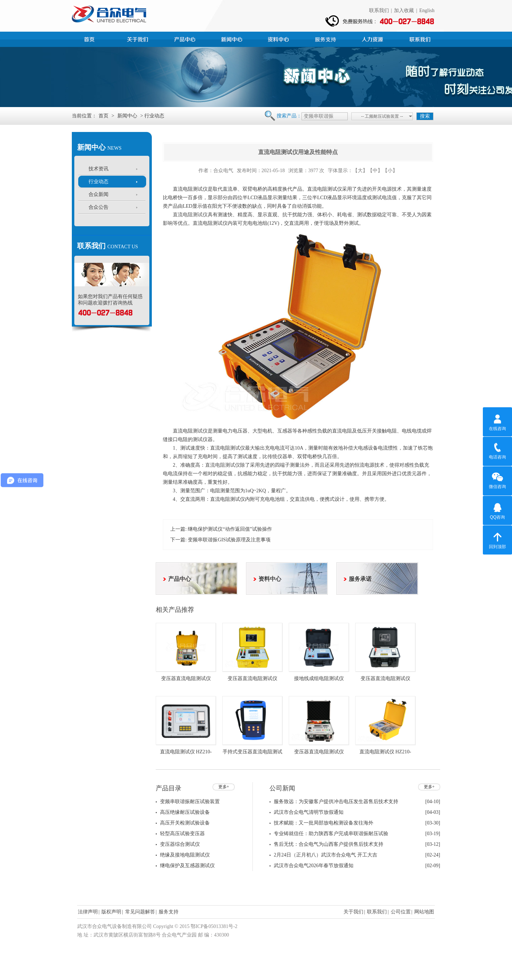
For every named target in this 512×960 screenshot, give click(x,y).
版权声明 (111, 911)
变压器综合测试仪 (180, 844)
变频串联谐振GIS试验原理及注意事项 (229, 539)
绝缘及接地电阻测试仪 (185, 855)
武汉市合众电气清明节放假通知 (308, 812)
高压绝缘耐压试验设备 (185, 812)
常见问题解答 (140, 911)
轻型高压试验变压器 (182, 833)
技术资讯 (98, 168)
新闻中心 (232, 38)
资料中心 (279, 38)
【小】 (390, 170)
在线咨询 (497, 421)
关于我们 (353, 911)
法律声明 (88, 911)
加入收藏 (404, 10)
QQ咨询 (497, 510)
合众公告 (98, 207)
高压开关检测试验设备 (185, 823)
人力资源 (373, 38)
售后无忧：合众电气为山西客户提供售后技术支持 (328, 844)
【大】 (360, 170)
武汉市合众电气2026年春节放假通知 (313, 865)
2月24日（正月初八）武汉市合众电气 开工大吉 (325, 855)
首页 (91, 38)
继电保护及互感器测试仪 (187, 865)
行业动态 (98, 181)
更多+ (223, 786)
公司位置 (401, 911)
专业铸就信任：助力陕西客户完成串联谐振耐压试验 (331, 833)
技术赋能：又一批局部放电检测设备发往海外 (323, 823)
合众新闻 (98, 194)
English (426, 10)
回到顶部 (497, 539)
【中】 (375, 170)
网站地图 (424, 911)
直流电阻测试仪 (190, 214)
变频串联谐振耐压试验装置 (190, 801)
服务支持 (326, 38)
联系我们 (379, 10)
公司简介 (138, 38)
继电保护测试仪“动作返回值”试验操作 (230, 529)
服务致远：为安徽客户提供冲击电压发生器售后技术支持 (336, 801)
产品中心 (185, 38)
